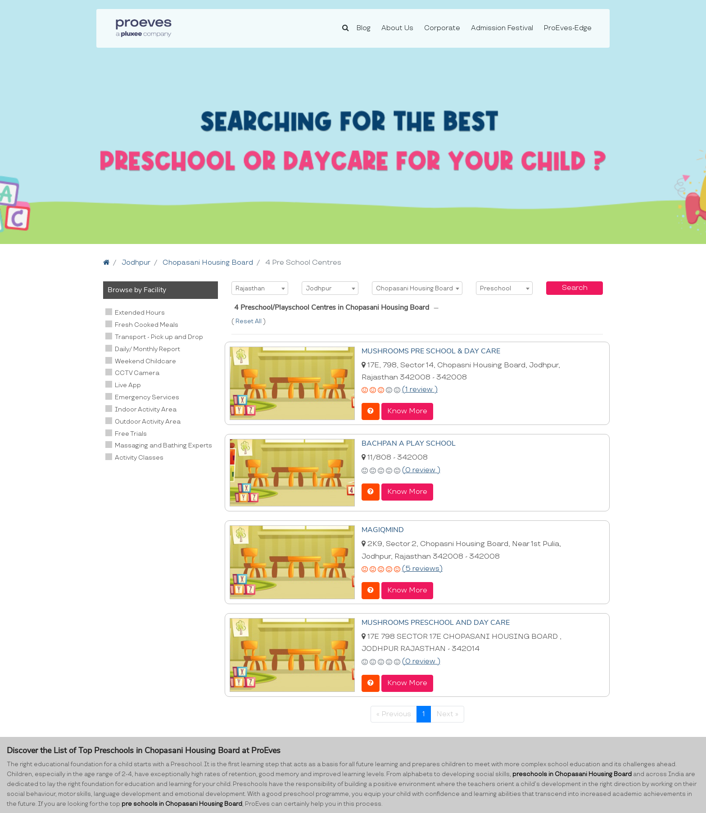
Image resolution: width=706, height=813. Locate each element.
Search (575, 288)
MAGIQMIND (383, 529)
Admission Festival (502, 28)
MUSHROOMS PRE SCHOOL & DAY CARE (431, 350)
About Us (397, 28)
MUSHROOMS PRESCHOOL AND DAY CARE (436, 621)
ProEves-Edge (568, 28)
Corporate (442, 28)
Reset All (249, 321)
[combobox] (259, 288)
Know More (407, 410)
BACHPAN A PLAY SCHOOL (409, 442)
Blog (364, 28)
